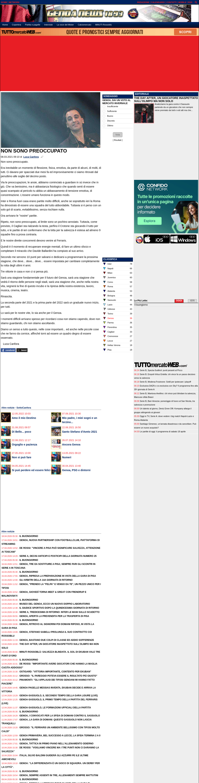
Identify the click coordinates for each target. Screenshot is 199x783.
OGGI (179, 300)
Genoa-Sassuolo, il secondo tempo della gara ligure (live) (58, 695)
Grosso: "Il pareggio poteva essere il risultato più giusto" (58, 676)
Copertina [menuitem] (16, 25)
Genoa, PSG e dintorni (76, 470)
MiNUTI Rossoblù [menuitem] (103, 25)
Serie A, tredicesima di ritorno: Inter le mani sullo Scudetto (59, 612)
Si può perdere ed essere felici (31, 470)
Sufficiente (112, 111)
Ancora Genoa (71, 444)
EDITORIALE (142, 94)
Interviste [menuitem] (48, 25)
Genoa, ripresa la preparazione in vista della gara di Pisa (57, 576)
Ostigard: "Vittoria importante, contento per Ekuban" (55, 671)
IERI (192, 300)
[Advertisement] (99, 64)
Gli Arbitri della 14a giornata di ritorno (46, 580)
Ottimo (110, 125)
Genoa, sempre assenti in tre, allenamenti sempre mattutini (58, 775)
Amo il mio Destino (24, 417)
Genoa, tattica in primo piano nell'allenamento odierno (56, 743)
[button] (117, 134)
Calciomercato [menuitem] (84, 25)
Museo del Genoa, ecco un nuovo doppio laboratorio (54, 604)
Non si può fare (21, 457)
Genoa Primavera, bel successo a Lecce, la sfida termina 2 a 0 (59, 735)
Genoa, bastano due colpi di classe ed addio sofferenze (56, 640)
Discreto (111, 121)
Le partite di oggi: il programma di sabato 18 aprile (163, 431)
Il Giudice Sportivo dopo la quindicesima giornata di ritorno (59, 608)
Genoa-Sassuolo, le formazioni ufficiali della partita (55, 707)
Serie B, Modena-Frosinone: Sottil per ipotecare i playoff (165, 382)
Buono (110, 116)
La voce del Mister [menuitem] (65, 25)
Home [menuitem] (5, 25)
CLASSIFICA (110, 259)
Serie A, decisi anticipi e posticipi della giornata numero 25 (58, 556)
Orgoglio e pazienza (24, 444)
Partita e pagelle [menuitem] (32, 25)
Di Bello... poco (21, 431)
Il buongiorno (28, 536)
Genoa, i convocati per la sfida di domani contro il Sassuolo (59, 715)
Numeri (66, 457)
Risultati (117, 140)
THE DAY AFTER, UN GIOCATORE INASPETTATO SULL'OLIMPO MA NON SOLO (166, 99)
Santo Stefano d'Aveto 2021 (79, 431)
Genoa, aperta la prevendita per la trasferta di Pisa (54, 616)
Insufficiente (112, 106)
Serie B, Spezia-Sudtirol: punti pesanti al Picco (161, 370)
